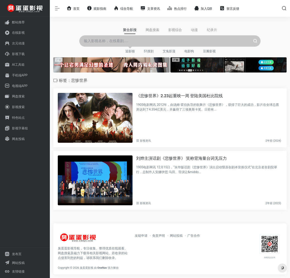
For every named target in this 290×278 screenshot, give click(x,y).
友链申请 (141, 235)
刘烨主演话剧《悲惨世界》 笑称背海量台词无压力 (181, 158)
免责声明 (158, 235)
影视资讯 (145, 140)
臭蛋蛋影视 (86, 267)
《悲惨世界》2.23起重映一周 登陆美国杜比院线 (179, 95)
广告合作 (193, 235)
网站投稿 (176, 235)
